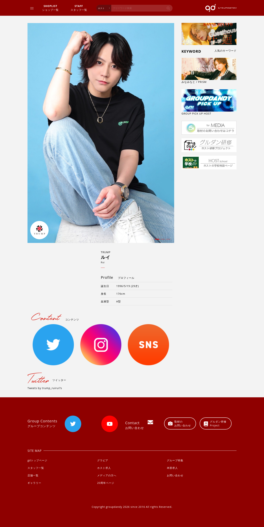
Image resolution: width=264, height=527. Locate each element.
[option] (100, 133)
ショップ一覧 (50, 8)
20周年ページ (105, 483)
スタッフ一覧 (79, 8)
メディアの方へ (106, 475)
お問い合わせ (175, 475)
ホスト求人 (104, 468)
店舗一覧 (32, 475)
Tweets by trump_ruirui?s (44, 388)
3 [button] (168, 240)
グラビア (102, 460)
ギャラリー (34, 483)
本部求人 (172, 468)
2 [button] (162, 240)
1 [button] (157, 240)
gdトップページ (37, 460)
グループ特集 (175, 460)
